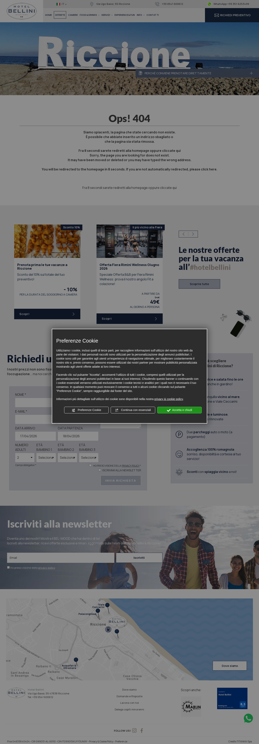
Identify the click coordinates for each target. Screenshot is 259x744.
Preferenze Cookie (86, 410)
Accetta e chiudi (179, 410)
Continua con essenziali (133, 410)
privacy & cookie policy (168, 399)
